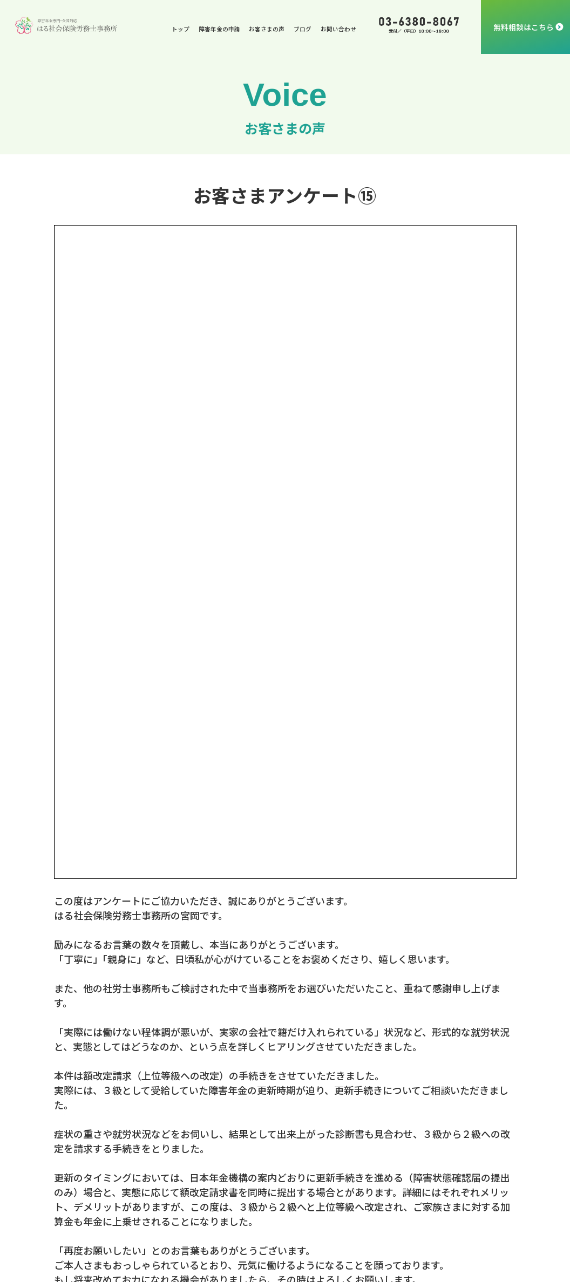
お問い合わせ (338, 29)
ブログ (302, 29)
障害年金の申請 (219, 29)
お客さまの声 (266, 29)
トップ (180, 29)
